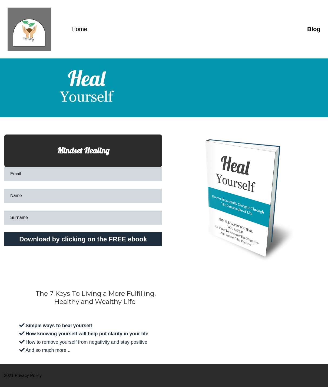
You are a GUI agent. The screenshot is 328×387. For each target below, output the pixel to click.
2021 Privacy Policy (23, 375)
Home (197, 29)
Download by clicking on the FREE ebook (83, 239)
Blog (313, 29)
